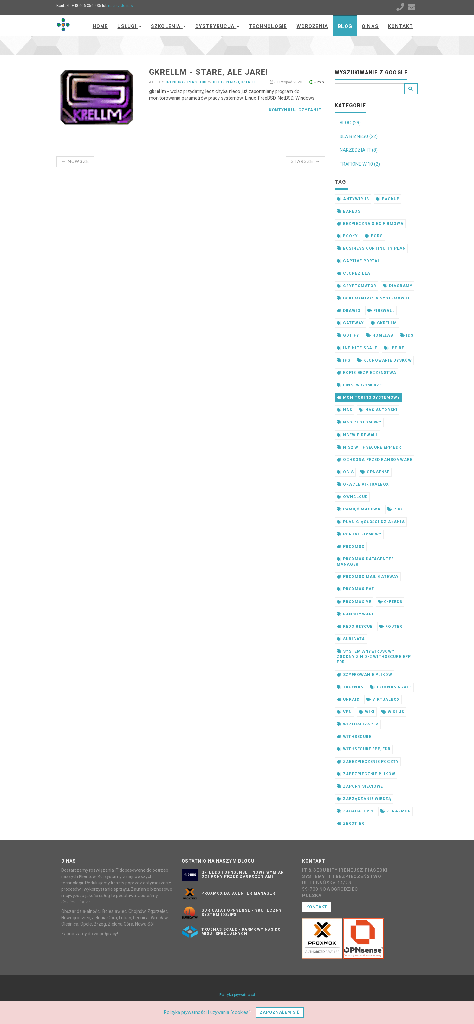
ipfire (394, 348)
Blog (345, 26)
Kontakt (400, 26)
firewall (381, 310)
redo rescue (355, 626)
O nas (370, 26)
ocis (345, 472)
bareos (348, 211)
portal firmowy (359, 534)
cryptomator (356, 286)
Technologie (268, 26)
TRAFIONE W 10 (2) (360, 164)
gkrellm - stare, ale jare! (208, 72)
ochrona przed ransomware (374, 459)
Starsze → (305, 161)
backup (388, 199)
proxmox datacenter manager (365, 562)
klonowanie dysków (384, 360)
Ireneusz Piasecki (186, 82)
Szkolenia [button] (168, 26)
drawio (348, 310)
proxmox (351, 546)
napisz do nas (120, 5)
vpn (344, 712)
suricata (351, 639)
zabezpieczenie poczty (368, 761)
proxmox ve (354, 602)
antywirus (353, 199)
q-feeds (390, 602)
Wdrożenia (312, 26)
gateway (350, 323)
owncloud (352, 497)
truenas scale (391, 687)
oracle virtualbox (363, 484)
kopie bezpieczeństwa (366, 373)
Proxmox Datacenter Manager (238, 893)
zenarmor (395, 811)
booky (347, 236)
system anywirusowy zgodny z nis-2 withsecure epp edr (374, 656)
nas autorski (378, 410)
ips (343, 360)
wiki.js (393, 712)
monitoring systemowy (368, 397)
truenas (350, 687)
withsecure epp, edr (364, 749)
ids (406, 335)
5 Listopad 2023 (286, 82)
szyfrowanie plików (364, 675)
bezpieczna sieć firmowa (370, 223)
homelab (379, 335)
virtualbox (383, 699)
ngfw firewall (357, 435)
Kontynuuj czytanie (295, 110)
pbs (394, 509)
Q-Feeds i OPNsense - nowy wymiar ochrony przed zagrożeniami (242, 874)
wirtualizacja (358, 724)
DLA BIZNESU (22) (359, 136)
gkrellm (384, 323)
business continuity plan (371, 248)
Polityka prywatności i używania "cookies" (207, 1012)
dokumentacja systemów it (373, 298)
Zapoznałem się (280, 1012)
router (391, 626)
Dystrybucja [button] (217, 26)
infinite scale (357, 348)
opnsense (375, 472)
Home (100, 26)
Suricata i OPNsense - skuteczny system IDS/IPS (241, 912)
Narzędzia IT (241, 82)
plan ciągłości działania (371, 522)
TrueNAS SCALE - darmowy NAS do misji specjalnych (241, 931)
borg (374, 236)
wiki (367, 712)
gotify (348, 335)
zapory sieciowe (360, 786)
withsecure (354, 736)
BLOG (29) (350, 123)
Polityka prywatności (237, 995)
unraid (348, 699)
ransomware (355, 614)
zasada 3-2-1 (355, 811)
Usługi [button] (129, 26)
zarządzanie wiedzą (364, 799)
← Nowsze (75, 161)
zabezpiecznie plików (366, 774)
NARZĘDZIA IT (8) (359, 150)
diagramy (398, 286)
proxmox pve (355, 589)
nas (344, 410)
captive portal (358, 261)
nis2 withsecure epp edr (369, 447)
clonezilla (353, 273)
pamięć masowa (358, 509)
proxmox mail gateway (368, 576)
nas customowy (359, 422)
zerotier (350, 823)
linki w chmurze (359, 385)
